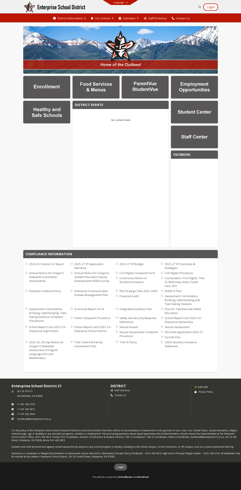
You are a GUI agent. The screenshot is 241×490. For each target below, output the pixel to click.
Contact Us (118, 395)
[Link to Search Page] (199, 7)
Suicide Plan (172, 337)
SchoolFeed (143, 477)
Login (120, 467)
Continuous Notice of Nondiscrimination (133, 280)
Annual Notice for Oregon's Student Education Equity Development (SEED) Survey (91, 277)
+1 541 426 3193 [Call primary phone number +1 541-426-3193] (26, 404)
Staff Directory (120, 390)
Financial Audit (129, 296)
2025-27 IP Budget (132, 264)
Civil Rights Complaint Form (137, 273)
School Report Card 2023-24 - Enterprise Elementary (183, 320)
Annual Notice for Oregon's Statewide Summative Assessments (46, 277)
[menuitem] (69, 18)
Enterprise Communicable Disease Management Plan (91, 293)
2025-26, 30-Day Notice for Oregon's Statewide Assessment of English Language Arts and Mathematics (46, 350)
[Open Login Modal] (210, 7)
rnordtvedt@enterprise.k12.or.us (34, 418)
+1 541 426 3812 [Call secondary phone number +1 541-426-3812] (26, 409)
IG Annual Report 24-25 (89, 309)
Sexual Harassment (177, 327)
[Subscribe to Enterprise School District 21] (201, 387)
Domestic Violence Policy (45, 291)
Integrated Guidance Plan (136, 309)
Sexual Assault (129, 327)
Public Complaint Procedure (92, 318)
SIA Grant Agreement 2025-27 (184, 332)
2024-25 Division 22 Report (46, 264)
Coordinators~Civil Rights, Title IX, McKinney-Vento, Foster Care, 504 (184, 282)
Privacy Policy (204, 391)
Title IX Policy (128, 342)
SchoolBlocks (125, 477)
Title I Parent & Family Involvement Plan (88, 344)
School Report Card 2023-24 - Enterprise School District (93, 329)
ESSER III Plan (173, 291)
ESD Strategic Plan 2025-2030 (138, 291)
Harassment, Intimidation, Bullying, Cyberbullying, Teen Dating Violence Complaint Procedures (47, 315)
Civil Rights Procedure (179, 273)
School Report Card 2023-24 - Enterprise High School (48, 329)
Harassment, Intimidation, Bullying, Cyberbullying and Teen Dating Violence (182, 300)
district (118, 386)
